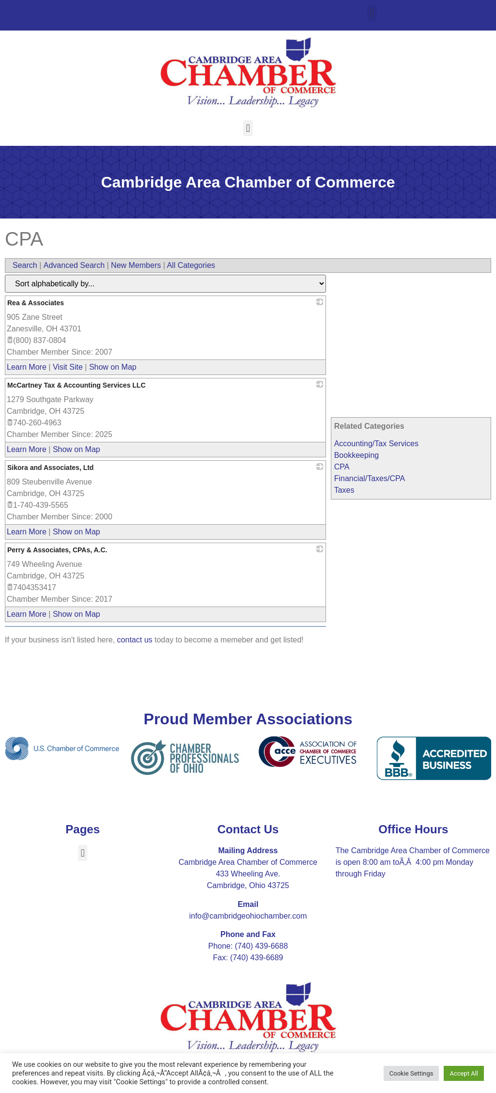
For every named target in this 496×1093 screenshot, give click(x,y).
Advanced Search (74, 265)
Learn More (26, 367)
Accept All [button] (464, 1073)
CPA (342, 467)
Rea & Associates (35, 303)
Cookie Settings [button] (411, 1073)
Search (25, 265)
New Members (136, 265)
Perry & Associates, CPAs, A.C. (57, 550)
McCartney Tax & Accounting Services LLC (76, 385)
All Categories (191, 265)
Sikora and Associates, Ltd (50, 467)
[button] (371, 13)
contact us (135, 640)
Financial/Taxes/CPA (369, 478)
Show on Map (113, 367)
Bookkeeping (356, 455)
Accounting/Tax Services (376, 443)
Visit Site (68, 367)
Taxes (344, 490)
